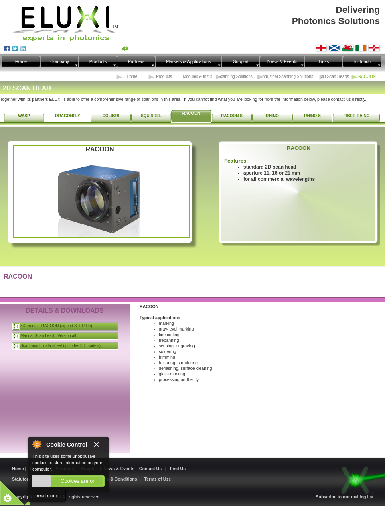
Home (18, 468)
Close (99, 445)
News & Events (119, 468)
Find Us (178, 468)
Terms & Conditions (117, 479)
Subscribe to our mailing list (344, 496)
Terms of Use (157, 479)
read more (47, 495)
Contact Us (151, 468)
